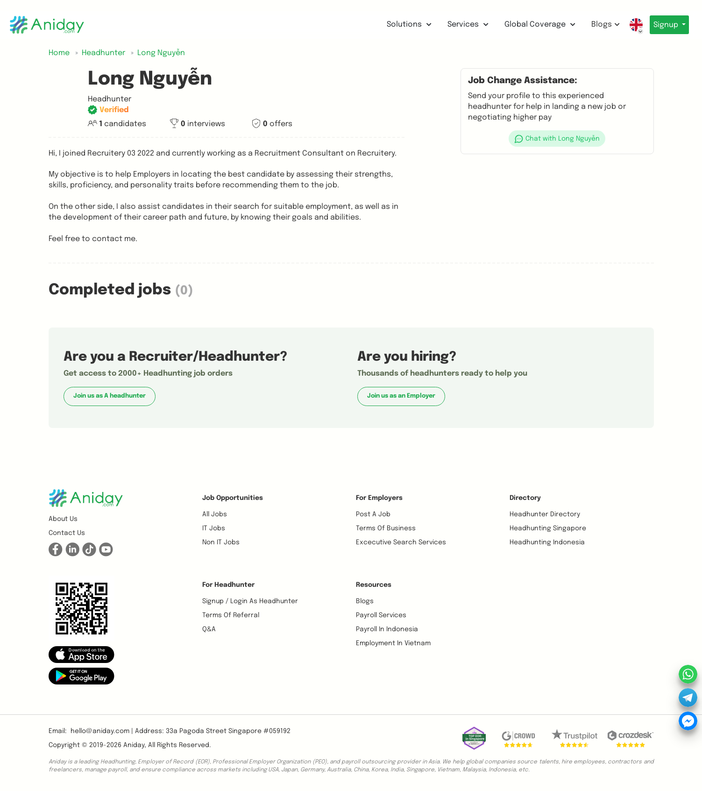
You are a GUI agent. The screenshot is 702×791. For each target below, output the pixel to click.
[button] (557, 138)
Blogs (600, 25)
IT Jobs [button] (213, 528)
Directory (525, 498)
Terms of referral (230, 615)
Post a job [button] (373, 514)
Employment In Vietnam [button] (393, 643)
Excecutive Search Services (401, 542)
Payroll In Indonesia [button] (387, 629)
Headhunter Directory (545, 514)
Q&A (209, 629)
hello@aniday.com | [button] (102, 731)
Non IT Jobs (221, 542)
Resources (373, 585)
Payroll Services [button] (381, 615)
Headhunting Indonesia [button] (547, 542)
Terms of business (386, 528)
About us (63, 519)
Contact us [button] (67, 533)
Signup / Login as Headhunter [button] (250, 601)
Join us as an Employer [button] (401, 396)
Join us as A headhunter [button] (109, 396)
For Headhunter (228, 585)
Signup (664, 25)
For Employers (379, 498)
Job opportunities (232, 498)
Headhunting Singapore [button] (548, 528)
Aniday (133, 745)
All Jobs (214, 514)
